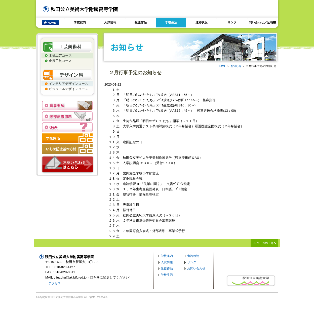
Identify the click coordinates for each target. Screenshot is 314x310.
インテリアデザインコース (68, 84)
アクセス (55, 283)
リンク (232, 22)
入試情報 (110, 22)
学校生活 (171, 22)
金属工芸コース (60, 61)
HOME (222, 65)
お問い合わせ (196, 268)
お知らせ (236, 65)
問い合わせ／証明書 (262, 22)
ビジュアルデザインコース (68, 89)
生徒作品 (141, 22)
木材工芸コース (60, 55)
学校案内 (80, 22)
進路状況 (201, 22)
